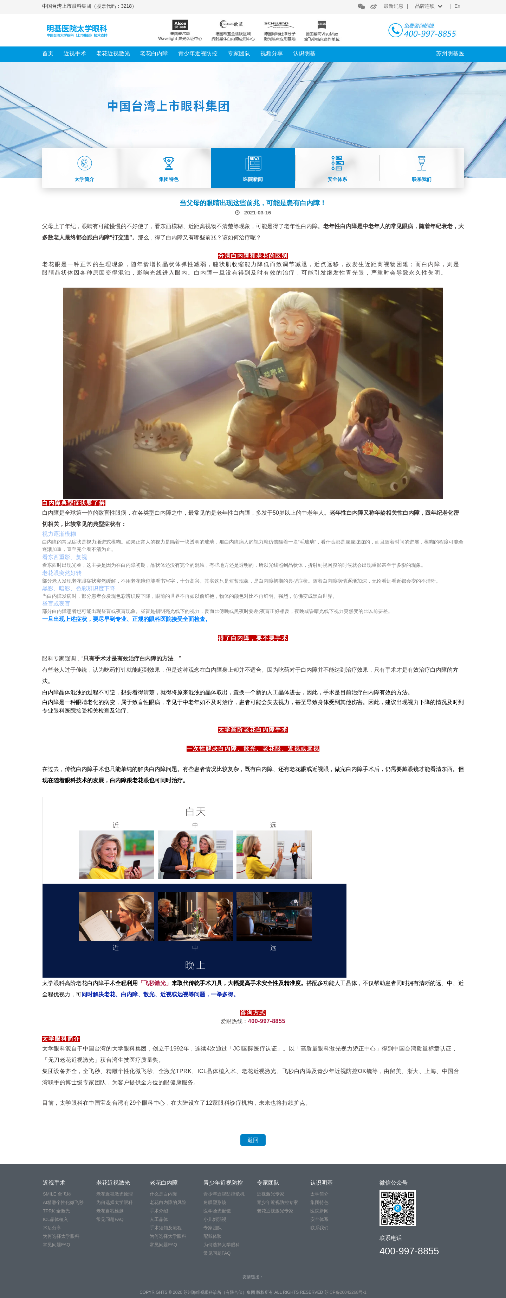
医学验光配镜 (217, 1211)
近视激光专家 (270, 1194)
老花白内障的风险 (168, 1202)
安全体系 (319, 1219)
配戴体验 (212, 1236)
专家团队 (239, 53)
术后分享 (52, 1227)
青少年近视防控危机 (224, 1194)
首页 (47, 53)
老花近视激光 (113, 53)
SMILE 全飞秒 (57, 1194)
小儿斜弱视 (214, 1219)
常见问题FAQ (56, 1244)
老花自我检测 (110, 1211)
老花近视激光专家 (275, 1211)
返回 (253, 1140)
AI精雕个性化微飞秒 (63, 1202)
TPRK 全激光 (56, 1211)
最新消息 (393, 6)
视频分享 (271, 53)
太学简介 (319, 1194)
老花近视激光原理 (114, 1194)
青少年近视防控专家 (277, 1202)
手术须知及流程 (166, 1227)
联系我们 (319, 1227)
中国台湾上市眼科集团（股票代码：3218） (89, 6)
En (457, 6)
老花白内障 (154, 53)
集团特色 (319, 1202)
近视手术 (75, 53)
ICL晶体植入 (55, 1219)
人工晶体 (159, 1219)
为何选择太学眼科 (61, 1236)
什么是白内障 (163, 1194)
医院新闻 (319, 1211)
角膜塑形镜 (214, 1202)
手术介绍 (159, 1211)
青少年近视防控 (198, 53)
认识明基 (304, 53)
